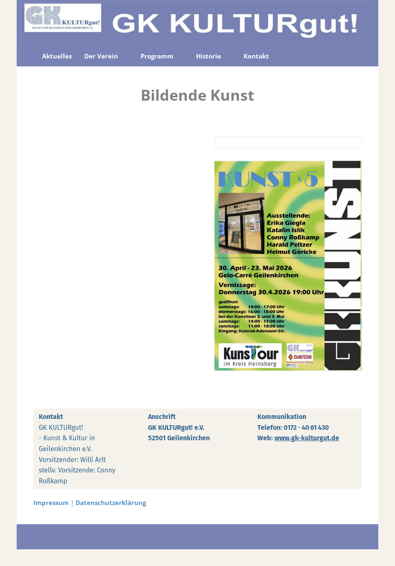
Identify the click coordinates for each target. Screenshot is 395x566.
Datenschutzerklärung (110, 502)
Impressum (51, 502)
